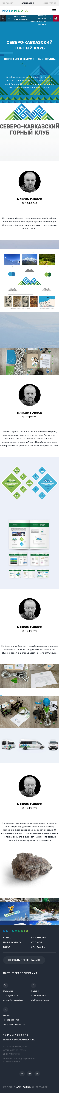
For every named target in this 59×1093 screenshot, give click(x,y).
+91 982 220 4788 (11, 1020)
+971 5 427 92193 (38, 996)
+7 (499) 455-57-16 (11, 996)
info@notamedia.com (40, 1000)
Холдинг (8, 3)
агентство (28, 3)
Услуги (36, 942)
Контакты (38, 947)
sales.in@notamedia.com (14, 1024)
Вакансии (38, 937)
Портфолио (12, 942)
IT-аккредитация (11, 1061)
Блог (7, 947)
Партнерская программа (20, 973)
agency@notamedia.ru (13, 1000)
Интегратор (49, 3)
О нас (7, 937)
